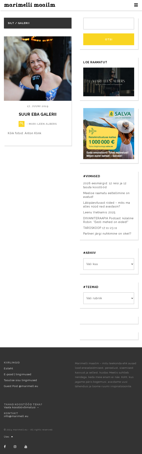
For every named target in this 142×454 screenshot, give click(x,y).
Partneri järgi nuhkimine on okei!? (107, 233)
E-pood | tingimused (17, 374)
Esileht (8, 368)
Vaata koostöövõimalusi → (21, 407)
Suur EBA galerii (38, 114)
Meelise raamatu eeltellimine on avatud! (106, 195)
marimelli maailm (29, 5)
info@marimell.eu (16, 416)
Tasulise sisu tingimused (20, 380)
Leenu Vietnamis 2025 (99, 212)
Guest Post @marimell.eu (21, 386)
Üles (8, 437)
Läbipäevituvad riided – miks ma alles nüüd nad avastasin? (106, 204)
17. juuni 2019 (38, 106)
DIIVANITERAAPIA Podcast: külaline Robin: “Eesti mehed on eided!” (108, 220)
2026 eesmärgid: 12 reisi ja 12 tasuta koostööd (105, 185)
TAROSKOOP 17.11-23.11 (100, 227)
